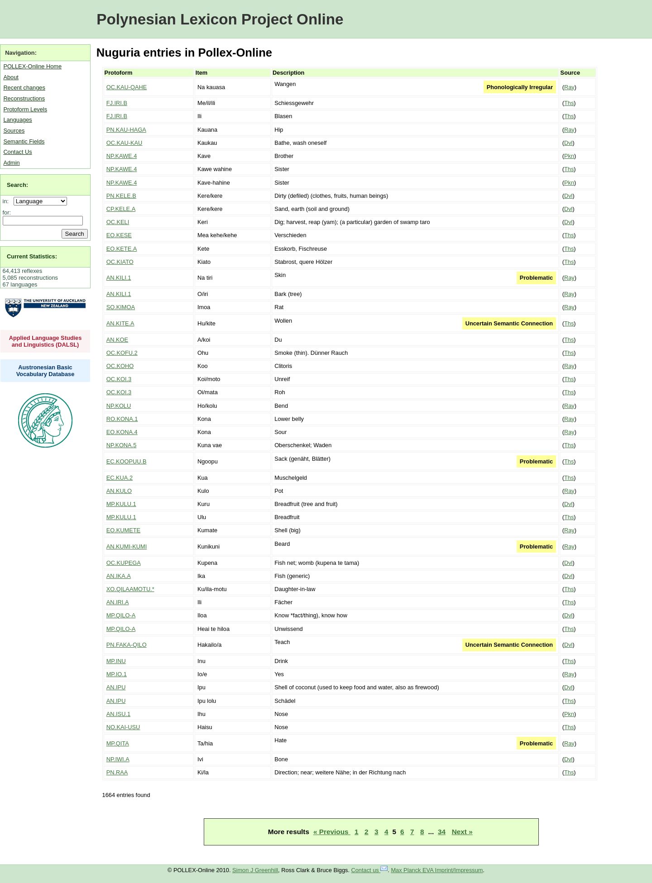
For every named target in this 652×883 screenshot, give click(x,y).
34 (442, 831)
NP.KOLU (118, 405)
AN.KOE (117, 339)
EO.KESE (119, 235)
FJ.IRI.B (116, 103)
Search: (17, 184)
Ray (569, 87)
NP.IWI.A (117, 759)
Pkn (569, 156)
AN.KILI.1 (118, 277)
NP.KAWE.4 (121, 156)
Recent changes (24, 87)
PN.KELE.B (121, 195)
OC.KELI (117, 222)
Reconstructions (24, 98)
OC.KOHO (120, 366)
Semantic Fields (23, 141)
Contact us (369, 870)
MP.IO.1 (116, 674)
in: (7, 201)
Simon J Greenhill (255, 870)
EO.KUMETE (123, 530)
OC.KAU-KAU (124, 142)
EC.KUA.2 (119, 477)
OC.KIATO (120, 261)
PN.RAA (117, 772)
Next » (462, 831)
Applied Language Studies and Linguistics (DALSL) (45, 341)
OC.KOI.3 (118, 379)
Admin (11, 162)
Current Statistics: (32, 256)
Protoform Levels (25, 109)
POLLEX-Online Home (32, 66)
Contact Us (17, 151)
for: (7, 212)
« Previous (331, 831)
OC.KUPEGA (123, 562)
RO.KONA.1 (122, 418)
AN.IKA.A (118, 576)
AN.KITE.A (120, 323)
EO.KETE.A (121, 248)
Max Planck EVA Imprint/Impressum (437, 870)
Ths (569, 103)
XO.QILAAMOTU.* (130, 589)
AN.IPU (116, 687)
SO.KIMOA (120, 307)
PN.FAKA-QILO (126, 644)
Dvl (568, 142)
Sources (13, 130)
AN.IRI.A (117, 602)
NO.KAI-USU (123, 727)
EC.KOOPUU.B (126, 461)
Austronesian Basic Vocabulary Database (45, 370)
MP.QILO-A (120, 615)
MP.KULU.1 (121, 504)
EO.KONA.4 (122, 432)
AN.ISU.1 (118, 714)
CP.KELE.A (121, 208)
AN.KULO (119, 490)
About (10, 77)
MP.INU (116, 661)
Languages (17, 119)
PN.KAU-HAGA (126, 129)
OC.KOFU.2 (122, 352)
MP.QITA (117, 743)
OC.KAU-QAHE (126, 87)
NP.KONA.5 (121, 445)
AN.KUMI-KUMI (126, 546)
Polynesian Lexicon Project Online (219, 19)
